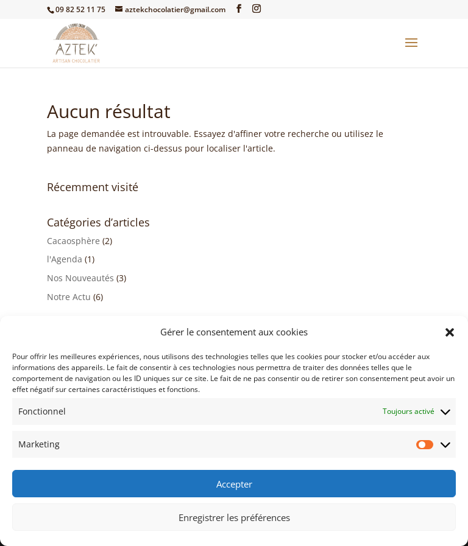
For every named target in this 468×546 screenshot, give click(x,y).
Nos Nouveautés (80, 278)
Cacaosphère (73, 241)
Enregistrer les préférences (234, 517)
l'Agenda (64, 259)
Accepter (234, 484)
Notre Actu (69, 297)
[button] (450, 332)
